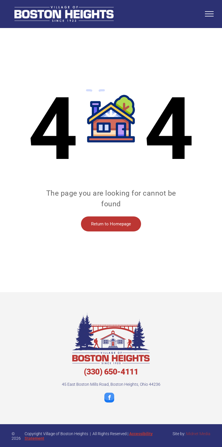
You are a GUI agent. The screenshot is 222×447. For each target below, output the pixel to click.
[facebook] (109, 398)
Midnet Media (198, 433)
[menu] (209, 13)
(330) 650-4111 (111, 371)
